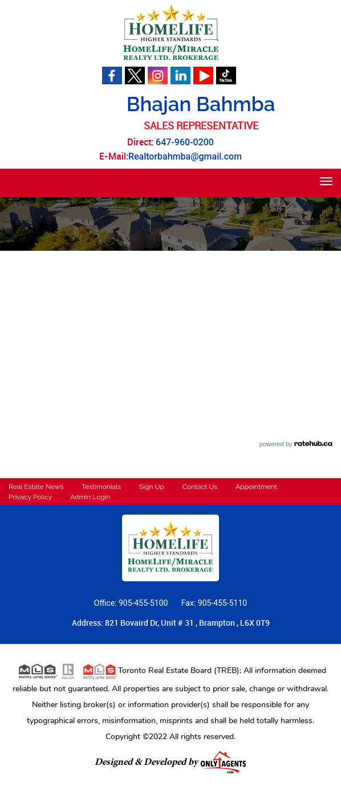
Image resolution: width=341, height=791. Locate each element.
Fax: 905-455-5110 (214, 602)
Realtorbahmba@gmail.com (185, 156)
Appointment (256, 487)
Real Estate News (36, 487)
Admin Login (90, 497)
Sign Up (151, 487)
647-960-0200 (185, 142)
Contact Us (199, 487)
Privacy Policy (30, 497)
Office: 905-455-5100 (132, 602)
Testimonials (101, 487)
